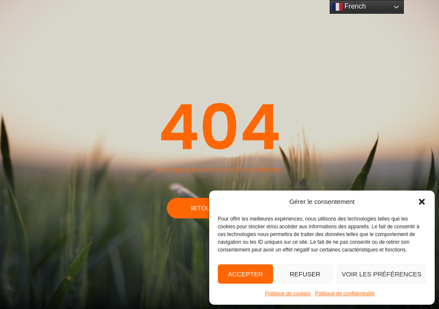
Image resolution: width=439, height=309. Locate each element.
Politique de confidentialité (345, 294)
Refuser (305, 274)
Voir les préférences (381, 274)
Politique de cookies (288, 294)
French (349, 7)
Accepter (245, 274)
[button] (422, 201)
